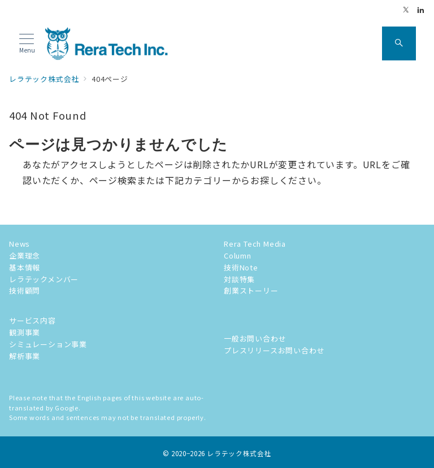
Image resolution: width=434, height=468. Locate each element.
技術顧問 (24, 290)
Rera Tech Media (255, 243)
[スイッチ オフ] (399, 43)
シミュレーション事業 (48, 344)
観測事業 (24, 332)
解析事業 (24, 356)
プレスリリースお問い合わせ (274, 350)
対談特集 (239, 279)
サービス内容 (32, 320)
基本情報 (24, 267)
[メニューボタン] (27, 44)
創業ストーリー (251, 290)
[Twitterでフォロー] (406, 10)
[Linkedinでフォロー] (421, 10)
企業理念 (24, 255)
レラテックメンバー (44, 279)
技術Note (241, 267)
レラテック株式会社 (239, 453)
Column (237, 255)
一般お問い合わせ (255, 338)
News (19, 243)
